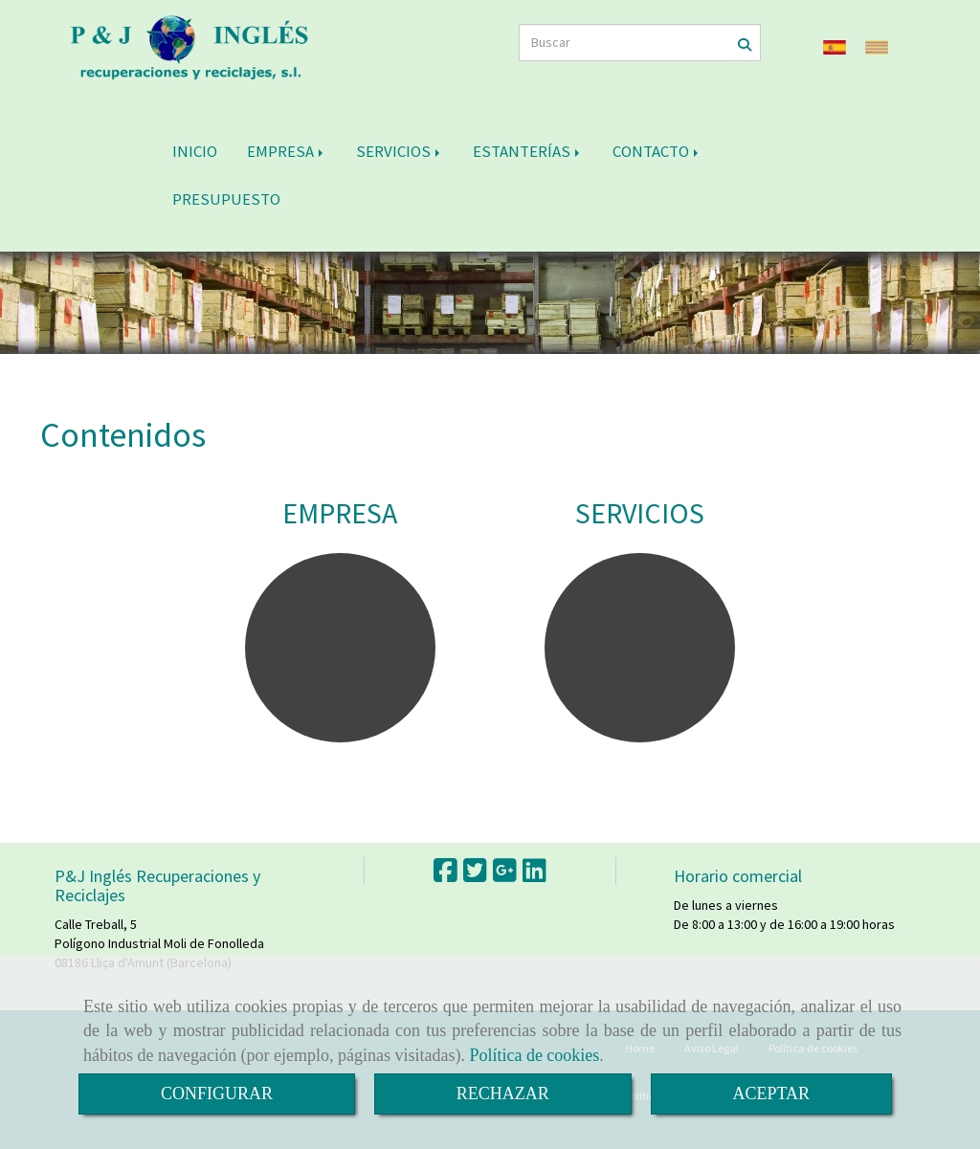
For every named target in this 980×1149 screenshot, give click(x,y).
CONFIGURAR (217, 1093)
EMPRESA (286, 151)
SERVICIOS (399, 151)
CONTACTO (657, 151)
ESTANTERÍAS (528, 151)
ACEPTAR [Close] (772, 1093)
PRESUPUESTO (226, 199)
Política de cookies (534, 1055)
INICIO (194, 151)
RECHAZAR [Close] (503, 1093)
